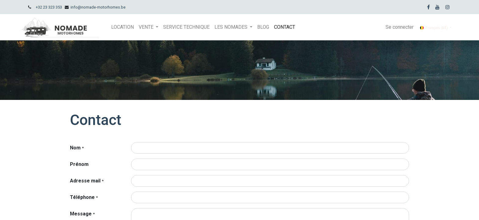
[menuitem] (122, 27)
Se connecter (400, 27)
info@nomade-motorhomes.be (98, 7)
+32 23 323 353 (49, 7)
